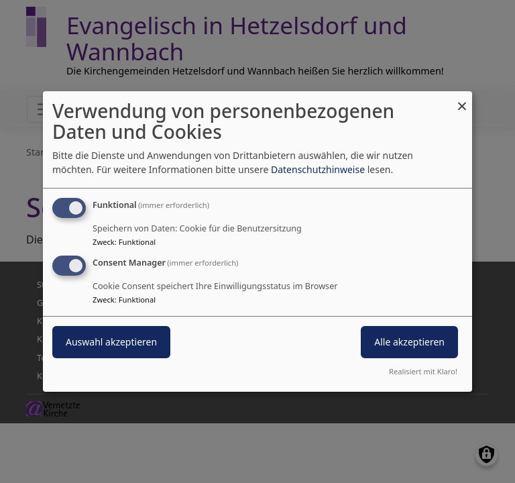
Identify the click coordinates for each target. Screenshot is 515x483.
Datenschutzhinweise (318, 169)
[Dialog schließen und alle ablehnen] (462, 99)
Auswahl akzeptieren (111, 341)
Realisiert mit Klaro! (423, 371)
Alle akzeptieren (409, 341)
